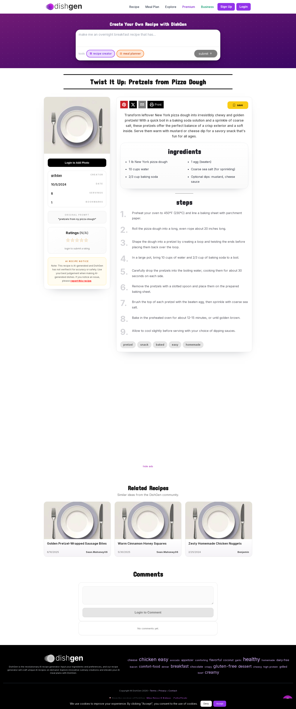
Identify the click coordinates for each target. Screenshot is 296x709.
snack (144, 344)
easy (175, 344)
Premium (188, 7)
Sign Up (226, 6)
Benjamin (243, 552)
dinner (165, 666)
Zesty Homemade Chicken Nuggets (215, 543)
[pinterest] (124, 105)
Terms (153, 690)
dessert (245, 666)
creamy (212, 672)
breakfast (180, 666)
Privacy (162, 690)
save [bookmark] (238, 105)
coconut (228, 660)
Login (243, 6)
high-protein (270, 666)
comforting (201, 660)
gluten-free (225, 666)
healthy (251, 659)
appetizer (187, 660)
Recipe (134, 7)
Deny (206, 703)
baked (160, 344)
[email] (142, 105)
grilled (283, 666)
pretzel (128, 344)
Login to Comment (148, 612)
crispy (208, 666)
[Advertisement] (148, 412)
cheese (132, 660)
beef (200, 672)
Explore (170, 7)
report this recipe (80, 280)
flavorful (215, 660)
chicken (147, 659)
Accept (219, 703)
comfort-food (149, 666)
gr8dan (56, 175)
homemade (193, 344)
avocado (175, 660)
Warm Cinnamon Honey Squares (142, 543)
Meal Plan (152, 7)
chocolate (196, 666)
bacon (133, 666)
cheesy (257, 666)
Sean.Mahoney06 (97, 552)
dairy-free (282, 660)
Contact (172, 690)
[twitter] (133, 105)
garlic (238, 660)
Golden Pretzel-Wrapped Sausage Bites (77, 543)
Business (207, 7)
